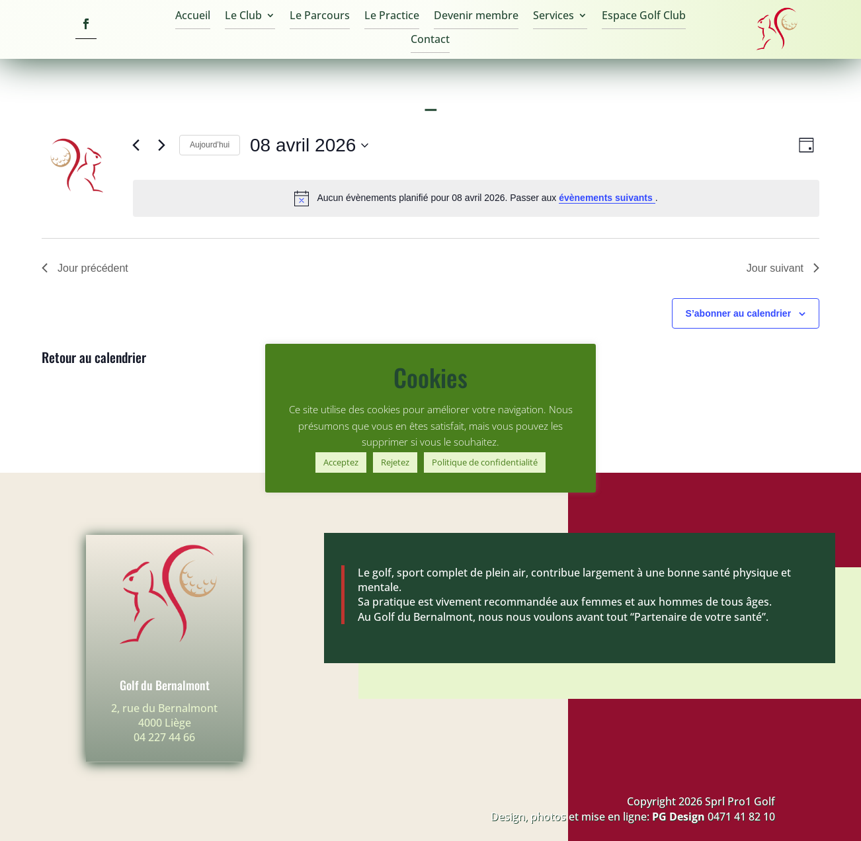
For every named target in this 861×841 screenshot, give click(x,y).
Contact (430, 40)
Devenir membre (476, 16)
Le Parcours (320, 16)
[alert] (476, 198)
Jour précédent (85, 268)
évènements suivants (607, 197)
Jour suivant (783, 268)
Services (553, 16)
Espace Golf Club (644, 16)
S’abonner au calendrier (739, 313)
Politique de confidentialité (485, 462)
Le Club (243, 16)
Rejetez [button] (395, 462)
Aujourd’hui (209, 144)
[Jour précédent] (136, 145)
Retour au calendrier (94, 357)
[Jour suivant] (161, 145)
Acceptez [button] (340, 462)
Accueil (192, 16)
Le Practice (391, 16)
